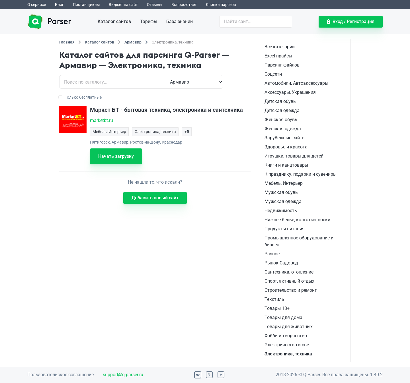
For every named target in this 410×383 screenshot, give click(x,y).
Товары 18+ (277, 308)
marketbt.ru (101, 120)
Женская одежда (283, 128)
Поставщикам (86, 4)
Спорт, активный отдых (289, 281)
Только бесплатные (80, 97)
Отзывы (154, 4)
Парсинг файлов (282, 65)
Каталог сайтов (114, 21)
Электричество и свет (288, 344)
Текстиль (274, 299)
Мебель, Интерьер (284, 183)
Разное (272, 253)
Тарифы (148, 21)
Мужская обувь (281, 192)
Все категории (280, 46)
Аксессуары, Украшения (290, 92)
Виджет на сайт (123, 4)
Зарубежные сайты (285, 137)
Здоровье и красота (286, 147)
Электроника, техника (288, 354)
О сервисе (36, 4)
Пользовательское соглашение (60, 374)
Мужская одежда (283, 201)
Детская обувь (280, 101)
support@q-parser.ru (123, 374)
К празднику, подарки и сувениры (301, 174)
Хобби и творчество (286, 335)
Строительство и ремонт (291, 290)
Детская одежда (282, 110)
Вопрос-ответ (184, 4)
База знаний (179, 21)
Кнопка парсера (221, 4)
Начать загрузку (116, 156)
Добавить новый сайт (155, 197)
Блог (59, 4)
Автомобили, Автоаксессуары (296, 83)
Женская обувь (281, 119)
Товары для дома (283, 317)
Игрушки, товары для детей (294, 156)
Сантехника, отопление (289, 272)
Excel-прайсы (278, 56)
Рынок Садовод (281, 263)
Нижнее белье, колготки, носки (297, 219)
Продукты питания (285, 228)
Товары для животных (289, 326)
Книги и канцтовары (286, 165)
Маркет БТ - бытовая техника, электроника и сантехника (166, 109)
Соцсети (273, 74)
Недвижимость (281, 210)
